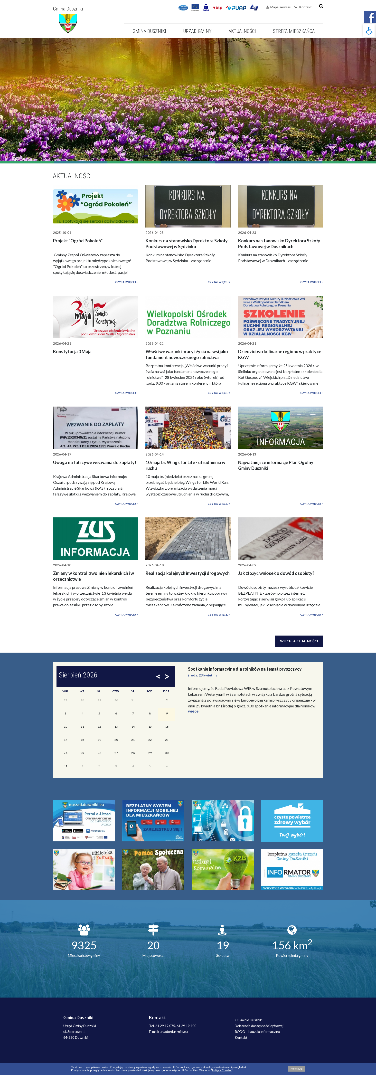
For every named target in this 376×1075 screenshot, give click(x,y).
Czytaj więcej (125, 282)
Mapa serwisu (278, 7)
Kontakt (303, 7)
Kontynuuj (296, 1068)
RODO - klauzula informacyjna (257, 1031)
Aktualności (242, 31)
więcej (193, 711)
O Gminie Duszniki (249, 1020)
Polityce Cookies (221, 1070)
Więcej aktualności (299, 641)
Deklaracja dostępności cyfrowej (259, 1026)
